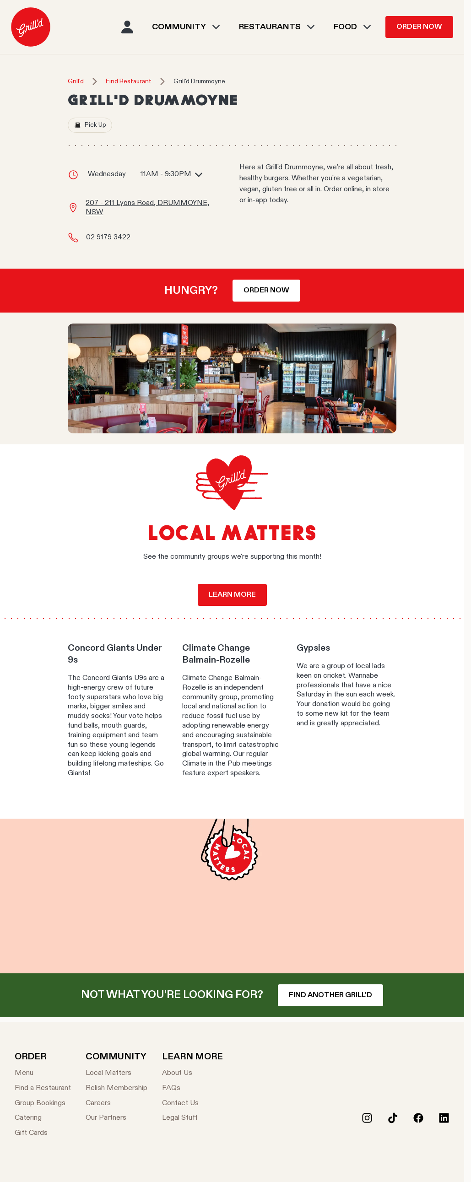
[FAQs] (192, 1088)
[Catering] (43, 1118)
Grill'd (76, 81)
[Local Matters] (116, 1073)
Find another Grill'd (330, 995)
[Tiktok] (392, 1117)
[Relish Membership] (116, 1088)
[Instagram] (367, 1117)
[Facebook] (418, 1117)
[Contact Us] (192, 1103)
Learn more (232, 595)
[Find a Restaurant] (43, 1088)
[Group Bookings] (43, 1103)
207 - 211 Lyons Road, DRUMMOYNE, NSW (147, 208)
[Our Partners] (116, 1118)
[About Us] (192, 1073)
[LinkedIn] (444, 1117)
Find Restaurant (129, 81)
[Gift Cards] (43, 1133)
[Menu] (43, 1073)
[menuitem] (30, 27)
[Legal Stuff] (192, 1118)
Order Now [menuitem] (419, 27)
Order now (266, 290)
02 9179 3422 (108, 237)
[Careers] (116, 1103)
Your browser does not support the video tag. (232, 896)
